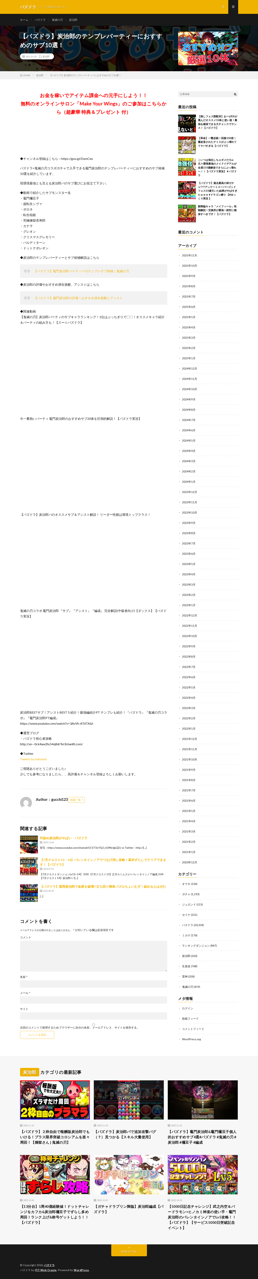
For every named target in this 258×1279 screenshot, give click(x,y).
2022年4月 (189, 697)
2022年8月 (189, 656)
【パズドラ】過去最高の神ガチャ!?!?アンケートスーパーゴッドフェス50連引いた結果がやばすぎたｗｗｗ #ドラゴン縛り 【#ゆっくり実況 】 (217, 191)
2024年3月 (189, 461)
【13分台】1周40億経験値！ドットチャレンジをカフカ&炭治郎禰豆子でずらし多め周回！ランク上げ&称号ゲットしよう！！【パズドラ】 (54, 1214)
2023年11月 (189, 502)
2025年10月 (189, 265)
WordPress (81, 1270)
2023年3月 (189, 584)
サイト (24, 1009)
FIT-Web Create (46, 1270)
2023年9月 (189, 522)
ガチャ (186, 894)
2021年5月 (189, 811)
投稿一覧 (75, 799)
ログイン (187, 1008)
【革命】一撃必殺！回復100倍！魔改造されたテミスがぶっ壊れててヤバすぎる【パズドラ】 (217, 142)
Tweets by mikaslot (33, 759)
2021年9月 (189, 769)
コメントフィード (193, 1029)
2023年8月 (189, 533)
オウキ (186, 884)
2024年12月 (189, 368)
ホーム (24, 19)
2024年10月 (189, 389)
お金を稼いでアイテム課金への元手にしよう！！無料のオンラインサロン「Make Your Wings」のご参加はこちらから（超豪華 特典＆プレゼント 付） (94, 103)
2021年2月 (189, 841)
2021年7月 (189, 790)
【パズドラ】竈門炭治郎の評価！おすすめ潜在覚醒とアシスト (78, 298)
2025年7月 (189, 296)
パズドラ (40, 19)
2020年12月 (189, 862)
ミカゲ (186, 935)
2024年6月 (189, 430)
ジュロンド (189, 904)
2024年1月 (189, 481)
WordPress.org (191, 1039)
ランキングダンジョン (196, 945)
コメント (25, 937)
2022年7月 (189, 666)
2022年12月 (189, 615)
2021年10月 (189, 759)
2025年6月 (189, 306)
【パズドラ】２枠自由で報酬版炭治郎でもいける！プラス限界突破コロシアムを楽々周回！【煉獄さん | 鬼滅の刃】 (55, 1137)
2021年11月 (189, 749)
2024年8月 (189, 409)
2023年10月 (189, 512)
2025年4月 (189, 327)
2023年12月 (189, 492)
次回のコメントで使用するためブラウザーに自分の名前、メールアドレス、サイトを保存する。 (79, 1027)
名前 (24, 977)
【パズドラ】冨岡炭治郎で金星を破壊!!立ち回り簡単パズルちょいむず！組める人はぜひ (103, 886)
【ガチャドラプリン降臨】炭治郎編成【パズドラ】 (129, 1209)
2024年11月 (189, 378)
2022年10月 (189, 636)
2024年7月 (189, 420)
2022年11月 (189, 625)
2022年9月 (189, 646)
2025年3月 (189, 337)
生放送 (186, 966)
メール (25, 993)
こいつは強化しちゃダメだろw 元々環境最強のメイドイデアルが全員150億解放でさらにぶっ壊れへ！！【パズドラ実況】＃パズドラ (217, 167)
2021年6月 (189, 800)
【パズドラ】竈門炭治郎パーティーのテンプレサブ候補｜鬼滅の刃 (81, 271)
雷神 (185, 976)
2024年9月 (189, 399)
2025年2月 (189, 348)
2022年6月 (189, 677)
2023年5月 (189, 564)
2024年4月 (189, 450)
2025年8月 (189, 286)
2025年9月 (189, 276)
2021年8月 (189, 780)
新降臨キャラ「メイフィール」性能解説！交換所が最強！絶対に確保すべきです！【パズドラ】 (217, 210)
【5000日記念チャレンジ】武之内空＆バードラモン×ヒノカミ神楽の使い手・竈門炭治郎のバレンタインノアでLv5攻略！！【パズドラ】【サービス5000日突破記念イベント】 (202, 1217)
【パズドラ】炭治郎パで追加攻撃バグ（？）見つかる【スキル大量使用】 (125, 1134)
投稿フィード (190, 1018)
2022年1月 (189, 728)
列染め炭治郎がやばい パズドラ (63, 838)
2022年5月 (189, 687)
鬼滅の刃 (57, 19)
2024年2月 (189, 471)
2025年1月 (189, 358)
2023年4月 (189, 574)
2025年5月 (189, 317)
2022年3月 (189, 708)
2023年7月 (189, 543)
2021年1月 (189, 852)
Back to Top (129, 1251)
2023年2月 (189, 594)
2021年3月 (189, 831)
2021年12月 (189, 738)
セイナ (186, 914)
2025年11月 (189, 255)
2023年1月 (189, 605)
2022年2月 (189, 718)
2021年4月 (189, 821)
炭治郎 (73, 19)
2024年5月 (189, 440)
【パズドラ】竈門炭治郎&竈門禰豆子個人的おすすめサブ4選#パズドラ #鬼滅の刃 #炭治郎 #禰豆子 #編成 (202, 1137)
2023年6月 (189, 553)
